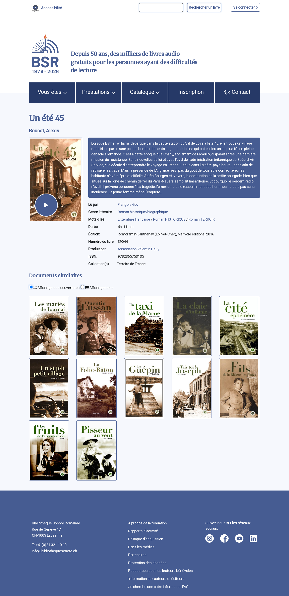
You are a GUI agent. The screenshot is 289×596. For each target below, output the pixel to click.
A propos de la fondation (147, 523)
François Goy (128, 204)
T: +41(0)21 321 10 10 (49, 545)
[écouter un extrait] (46, 205)
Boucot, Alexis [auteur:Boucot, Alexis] (44, 131)
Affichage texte (99, 288)
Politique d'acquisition (145, 539)
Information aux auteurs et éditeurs (156, 579)
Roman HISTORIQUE (169, 219)
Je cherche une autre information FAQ (158, 587)
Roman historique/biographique (143, 212)
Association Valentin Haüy (138, 249)
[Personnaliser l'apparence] (48, 8)
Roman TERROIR (201, 219)
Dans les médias (141, 547)
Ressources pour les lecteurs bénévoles (160, 571)
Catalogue (145, 92)
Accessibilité (52, 7)
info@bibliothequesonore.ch (54, 551)
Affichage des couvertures (57, 288)
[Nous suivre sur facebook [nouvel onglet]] (224, 538)
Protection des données (147, 563)
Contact (237, 92)
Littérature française (134, 219)
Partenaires (137, 555)
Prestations (98, 92)
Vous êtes (52, 92)
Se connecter (245, 7)
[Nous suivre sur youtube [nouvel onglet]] (239, 538)
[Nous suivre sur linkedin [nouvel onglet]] (253, 538)
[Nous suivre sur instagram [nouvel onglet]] (209, 538)
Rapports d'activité (143, 531)
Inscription (191, 92)
